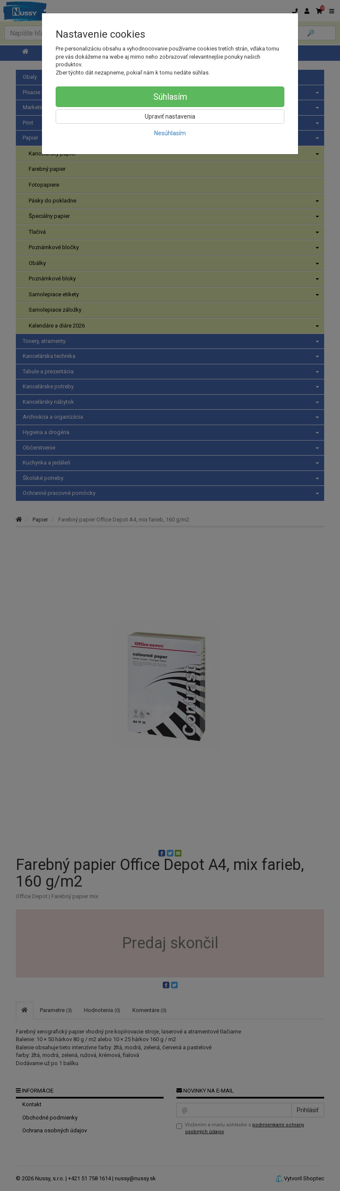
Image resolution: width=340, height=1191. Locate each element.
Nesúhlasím (170, 133)
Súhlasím (170, 97)
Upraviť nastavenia (170, 116)
